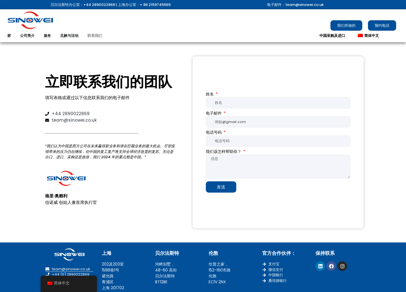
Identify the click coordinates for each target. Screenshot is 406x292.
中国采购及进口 (332, 35)
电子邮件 (214, 113)
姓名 (210, 94)
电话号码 (214, 132)
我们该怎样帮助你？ (224, 152)
